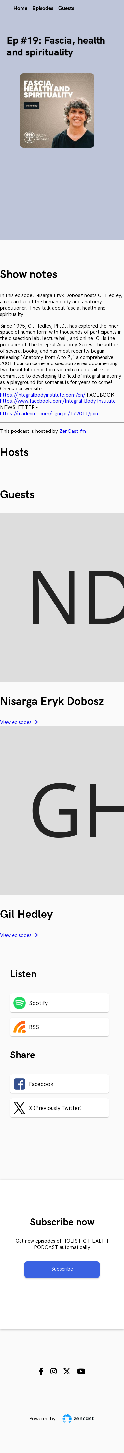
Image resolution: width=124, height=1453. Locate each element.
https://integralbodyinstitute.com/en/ (42, 395)
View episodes (19, 722)
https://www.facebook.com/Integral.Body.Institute (58, 401)
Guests (66, 8)
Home (20, 8)
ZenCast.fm (72, 431)
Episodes (42, 8)
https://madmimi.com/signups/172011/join (49, 414)
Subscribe (62, 1269)
